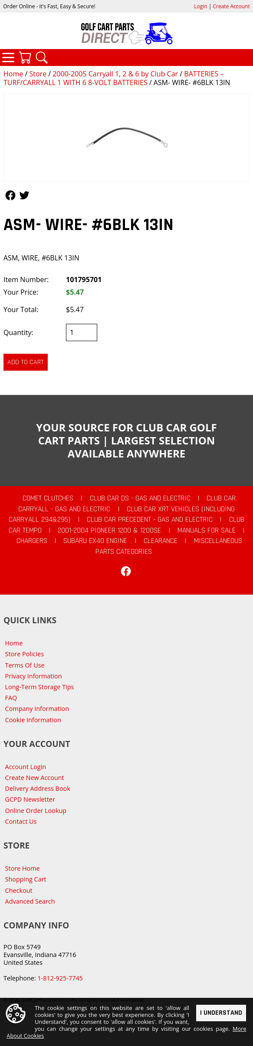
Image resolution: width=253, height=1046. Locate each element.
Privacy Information (33, 676)
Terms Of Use (25, 665)
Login (200, 6)
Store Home (22, 868)
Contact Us (21, 821)
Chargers (31, 541)
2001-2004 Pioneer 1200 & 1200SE (109, 530)
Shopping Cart (25, 879)
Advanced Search (30, 901)
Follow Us (10, 195)
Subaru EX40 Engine (95, 541)
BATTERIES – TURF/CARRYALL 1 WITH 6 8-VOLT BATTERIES (113, 78)
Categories (8, 57)
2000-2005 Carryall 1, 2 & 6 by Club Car (115, 74)
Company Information (37, 708)
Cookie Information (33, 720)
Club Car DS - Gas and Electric (140, 498)
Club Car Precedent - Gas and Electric (150, 519)
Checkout (19, 890)
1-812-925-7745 (59, 978)
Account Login (25, 767)
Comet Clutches (48, 498)
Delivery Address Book (37, 788)
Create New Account (34, 777)
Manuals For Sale (206, 530)
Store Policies (24, 654)
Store (37, 74)
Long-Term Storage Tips (39, 687)
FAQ (11, 698)
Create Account (231, 6)
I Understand (221, 1012)
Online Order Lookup (36, 810)
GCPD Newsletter (30, 799)
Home (13, 74)
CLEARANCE (160, 541)
